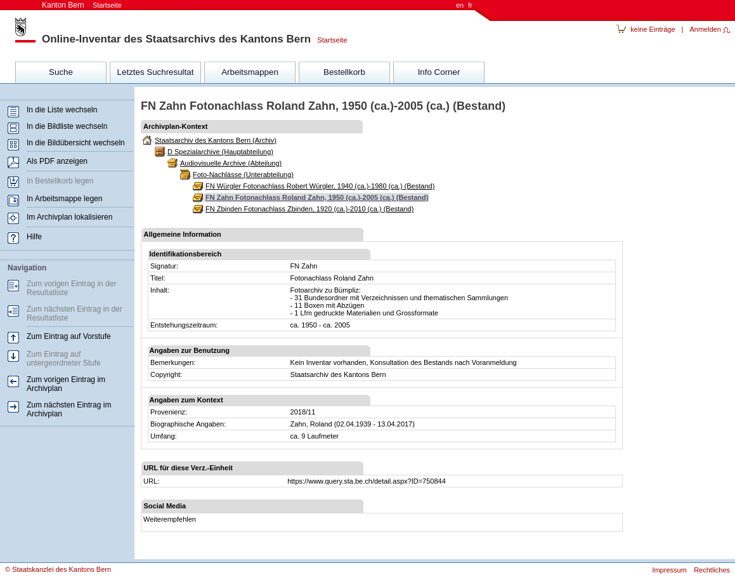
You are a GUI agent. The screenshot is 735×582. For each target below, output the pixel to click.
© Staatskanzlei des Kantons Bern (58, 569)
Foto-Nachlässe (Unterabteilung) (243, 174)
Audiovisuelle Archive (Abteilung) (231, 163)
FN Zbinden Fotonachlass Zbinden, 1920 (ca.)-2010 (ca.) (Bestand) (309, 209)
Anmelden (705, 29)
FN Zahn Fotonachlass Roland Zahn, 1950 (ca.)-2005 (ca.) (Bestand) (316, 197)
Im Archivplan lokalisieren (69, 217)
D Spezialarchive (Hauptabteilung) (220, 151)
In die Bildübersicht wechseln (76, 142)
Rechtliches (712, 570)
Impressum (669, 570)
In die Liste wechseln (62, 109)
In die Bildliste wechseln (67, 126)
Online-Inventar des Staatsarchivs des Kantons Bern (176, 39)
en (460, 5)
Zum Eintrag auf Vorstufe (69, 336)
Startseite (329, 40)
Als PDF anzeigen (57, 161)
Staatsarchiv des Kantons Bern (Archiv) (215, 140)
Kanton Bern (82, 5)
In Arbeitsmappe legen (64, 198)
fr (470, 5)
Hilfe (34, 236)
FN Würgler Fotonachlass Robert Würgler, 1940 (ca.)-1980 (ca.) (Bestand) (319, 186)
